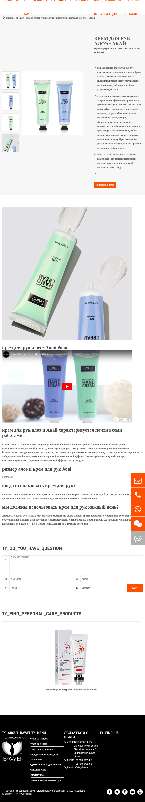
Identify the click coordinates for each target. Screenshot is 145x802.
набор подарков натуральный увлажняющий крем (71, 689)
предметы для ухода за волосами (44, 757)
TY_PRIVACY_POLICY (24, 794)
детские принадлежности (46, 764)
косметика (37, 775)
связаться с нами (105, 184)
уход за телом (39, 744)
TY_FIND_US (109, 733)
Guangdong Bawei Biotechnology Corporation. (41, 790)
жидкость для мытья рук (46, 780)
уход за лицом (39, 738)
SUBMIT (135, 587)
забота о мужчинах (42, 749)
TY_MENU (38, 733)
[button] (11, 73)
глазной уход (38, 769)
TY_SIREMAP (7, 794)
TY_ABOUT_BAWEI (16, 733)
